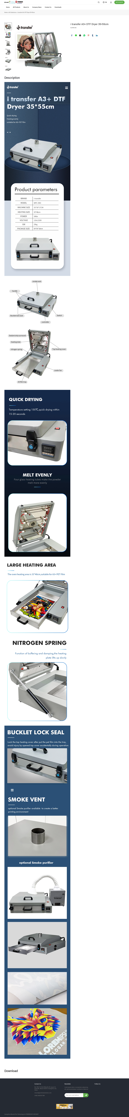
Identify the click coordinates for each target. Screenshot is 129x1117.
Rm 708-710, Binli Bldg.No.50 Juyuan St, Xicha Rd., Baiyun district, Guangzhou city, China (45, 1088)
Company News (36, 7)
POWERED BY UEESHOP (32, 1114)
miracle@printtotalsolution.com (42, 1092)
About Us (26, 7)
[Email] (73, 1095)
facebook (72, 35)
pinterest (88, 35)
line (76, 35)
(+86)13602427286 (39, 1095)
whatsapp (84, 35)
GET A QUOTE (119, 2)
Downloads (58, 7)
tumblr (92, 35)
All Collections (12, 12)
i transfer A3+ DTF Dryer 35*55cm (26, 12)
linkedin (97, 35)
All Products (16, 7)
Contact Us (48, 7)
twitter (80, 35)
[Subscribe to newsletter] (86, 1095)
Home (8, 7)
